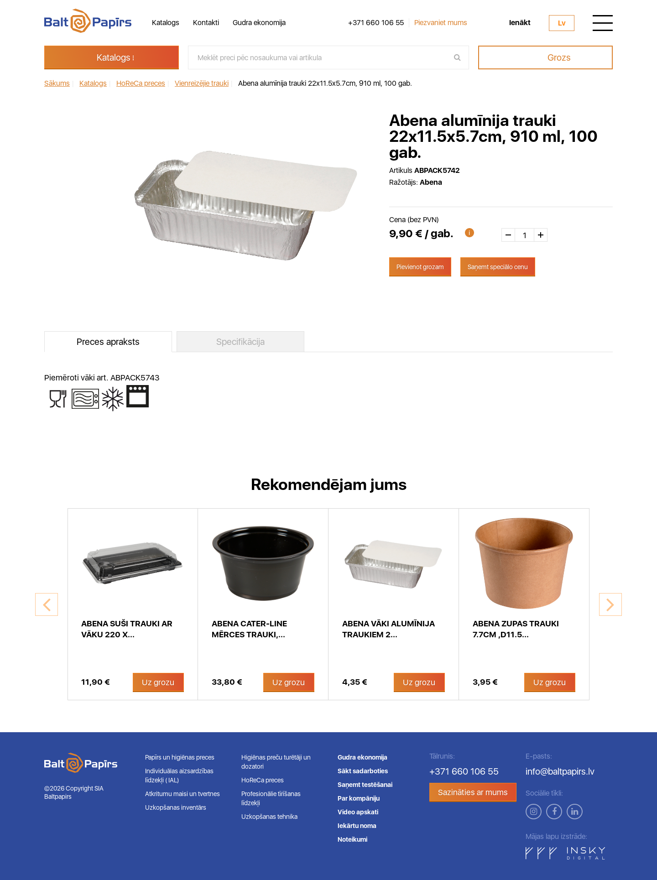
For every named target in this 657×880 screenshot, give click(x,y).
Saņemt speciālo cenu (498, 267)
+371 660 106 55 (376, 22)
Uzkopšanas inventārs (175, 807)
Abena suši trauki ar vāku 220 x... (126, 629)
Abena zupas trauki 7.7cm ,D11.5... (516, 629)
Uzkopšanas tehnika (269, 816)
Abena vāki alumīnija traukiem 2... (388, 629)
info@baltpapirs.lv (560, 771)
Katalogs (165, 22)
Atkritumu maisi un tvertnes (182, 793)
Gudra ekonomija (259, 22)
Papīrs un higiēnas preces (179, 757)
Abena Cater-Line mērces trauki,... (249, 629)
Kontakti (206, 22)
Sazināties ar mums (473, 792)
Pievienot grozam (420, 267)
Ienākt (520, 22)
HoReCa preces (262, 780)
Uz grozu (158, 682)
